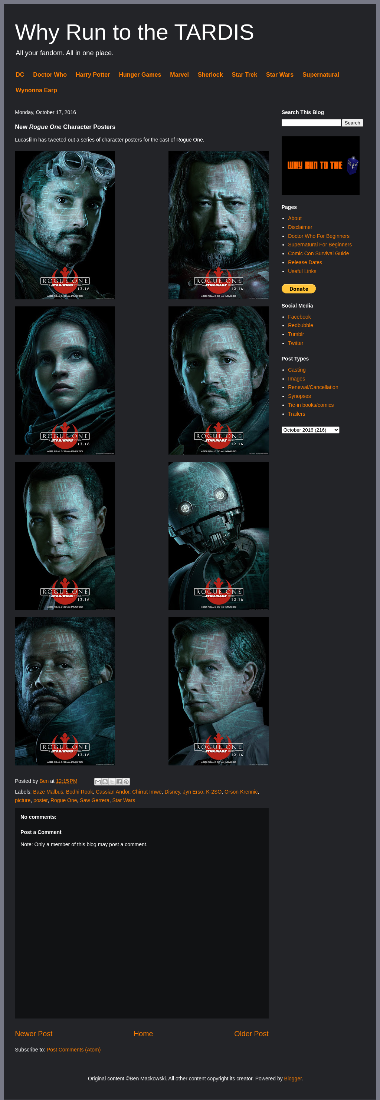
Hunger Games (140, 75)
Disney (172, 792)
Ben (44, 781)
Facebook (299, 317)
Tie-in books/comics (311, 405)
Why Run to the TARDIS (134, 32)
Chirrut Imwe (146, 792)
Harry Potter (93, 75)
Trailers (296, 414)
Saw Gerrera (94, 800)
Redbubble (300, 325)
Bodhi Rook (79, 792)
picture (22, 800)
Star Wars (280, 75)
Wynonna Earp (36, 90)
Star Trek (244, 75)
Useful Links (302, 271)
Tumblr (296, 334)
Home (143, 1034)
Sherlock (210, 75)
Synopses (299, 396)
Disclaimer (300, 227)
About (295, 218)
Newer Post (33, 1034)
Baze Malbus (48, 792)
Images (296, 379)
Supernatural (320, 75)
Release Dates (305, 262)
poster (40, 800)
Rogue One (63, 800)
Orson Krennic (241, 792)
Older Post (251, 1034)
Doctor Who (50, 75)
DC (20, 75)
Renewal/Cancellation (313, 387)
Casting (296, 370)
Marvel (179, 75)
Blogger (293, 1078)
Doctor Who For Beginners (319, 236)
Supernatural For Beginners (320, 244)
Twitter (295, 343)
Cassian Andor (112, 792)
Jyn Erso (193, 792)
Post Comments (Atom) (74, 1050)
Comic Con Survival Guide (318, 253)
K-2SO (214, 792)
